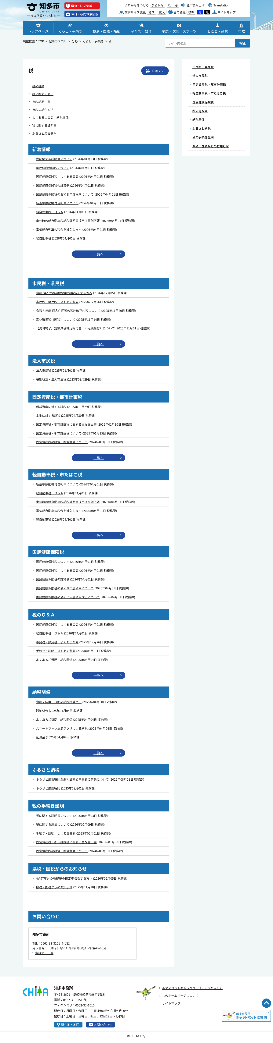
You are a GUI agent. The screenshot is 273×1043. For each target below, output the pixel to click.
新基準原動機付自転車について (57, 203)
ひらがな (157, 5)
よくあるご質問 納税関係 (50, 117)
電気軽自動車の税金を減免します (59, 229)
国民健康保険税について (52, 167)
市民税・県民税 (203, 67)
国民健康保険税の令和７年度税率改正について (68, 597)
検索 (242, 43)
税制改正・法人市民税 (51, 379)
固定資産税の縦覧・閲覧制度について (62, 442)
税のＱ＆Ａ (200, 111)
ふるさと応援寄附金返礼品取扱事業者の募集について (72, 779)
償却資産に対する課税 (51, 406)
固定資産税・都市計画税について (59, 433)
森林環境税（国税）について (55, 319)
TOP (41, 41)
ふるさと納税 (201, 128)
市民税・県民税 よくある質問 (57, 302)
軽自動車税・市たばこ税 (209, 93)
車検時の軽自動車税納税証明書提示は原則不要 (68, 220)
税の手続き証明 (203, 137)
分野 (75, 41)
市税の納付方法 (42, 109)
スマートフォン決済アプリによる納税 (62, 728)
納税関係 (198, 120)
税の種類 (38, 86)
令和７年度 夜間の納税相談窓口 (59, 702)
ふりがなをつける (137, 5)
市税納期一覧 (41, 101)
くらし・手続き (93, 41)
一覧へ (98, 254)
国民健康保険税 (203, 102)
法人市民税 (43, 370)
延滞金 (40, 737)
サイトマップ (171, 1003)
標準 (151, 12)
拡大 (162, 12)
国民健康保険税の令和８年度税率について (65, 194)
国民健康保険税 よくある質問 (57, 176)
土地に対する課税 (48, 415)
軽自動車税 (43, 238)
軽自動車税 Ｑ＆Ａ (49, 212)
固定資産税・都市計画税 (209, 84)
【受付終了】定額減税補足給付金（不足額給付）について (75, 328)
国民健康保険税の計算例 (52, 185)
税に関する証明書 (44, 125)
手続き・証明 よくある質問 (55, 651)
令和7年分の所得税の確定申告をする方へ (64, 293)
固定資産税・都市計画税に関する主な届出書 (66, 424)
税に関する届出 (42, 94)
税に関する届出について (52, 824)
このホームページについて (180, 995)
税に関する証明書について (54, 159)
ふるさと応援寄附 (44, 133)
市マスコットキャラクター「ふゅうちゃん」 (192, 988)
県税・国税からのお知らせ (54, 887)
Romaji (173, 5)
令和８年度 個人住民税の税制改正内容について (68, 310)
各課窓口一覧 (44, 953)
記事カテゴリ (58, 41)
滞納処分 (42, 710)
